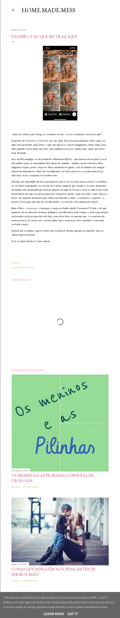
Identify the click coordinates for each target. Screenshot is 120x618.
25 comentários (30, 580)
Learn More (53, 614)
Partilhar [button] (15, 262)
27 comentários (30, 487)
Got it (73, 614)
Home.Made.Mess (48, 10)
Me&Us (31, 267)
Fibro (24, 267)
